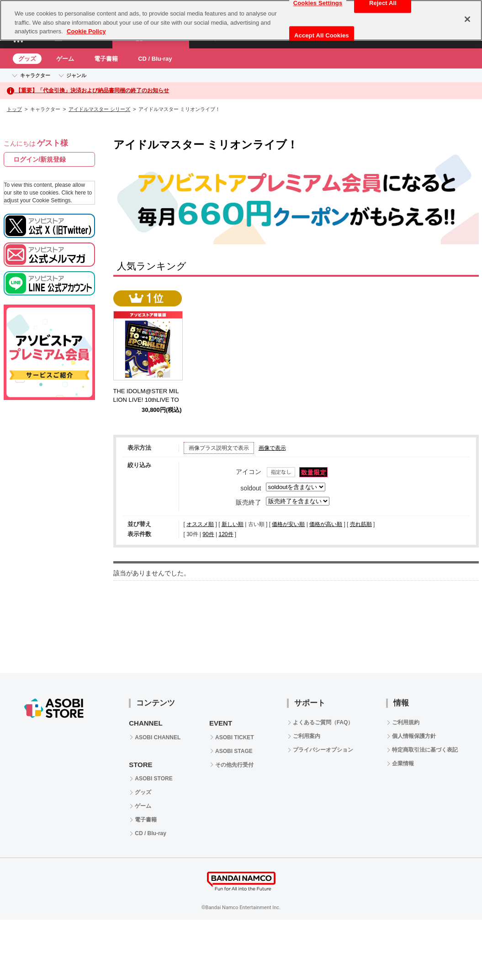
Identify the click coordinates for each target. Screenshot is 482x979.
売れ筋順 (361, 524)
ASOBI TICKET (234, 737)
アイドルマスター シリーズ (99, 109)
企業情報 (403, 763)
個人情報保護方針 (414, 736)
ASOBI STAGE (234, 751)
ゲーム (65, 58)
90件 (208, 534)
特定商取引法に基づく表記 (425, 750)
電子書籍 (106, 58)
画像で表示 (272, 448)
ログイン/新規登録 (39, 159)
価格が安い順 (288, 524)
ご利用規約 (405, 722)
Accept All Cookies (321, 35)
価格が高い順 (325, 524)
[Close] (467, 19)
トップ (14, 109)
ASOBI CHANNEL (157, 737)
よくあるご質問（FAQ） (323, 722)
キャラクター (35, 75)
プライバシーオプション (323, 750)
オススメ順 (200, 524)
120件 (225, 534)
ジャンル (76, 75)
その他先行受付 (234, 765)
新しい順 (233, 524)
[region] (241, 20)
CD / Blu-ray (155, 58)
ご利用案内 (306, 736)
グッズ (27, 58)
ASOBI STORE (153, 778)
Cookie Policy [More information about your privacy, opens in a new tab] (86, 31)
